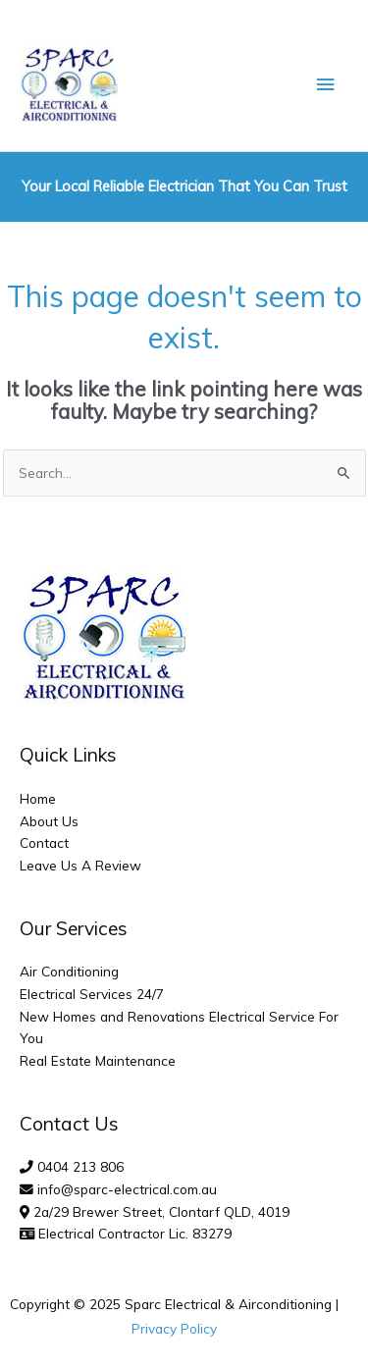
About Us (49, 821)
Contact (44, 842)
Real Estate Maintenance (98, 1060)
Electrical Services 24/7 (92, 993)
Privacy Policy (174, 1328)
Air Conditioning (69, 971)
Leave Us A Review (80, 865)
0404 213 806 (80, 1166)
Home (38, 798)
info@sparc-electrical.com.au (127, 1189)
